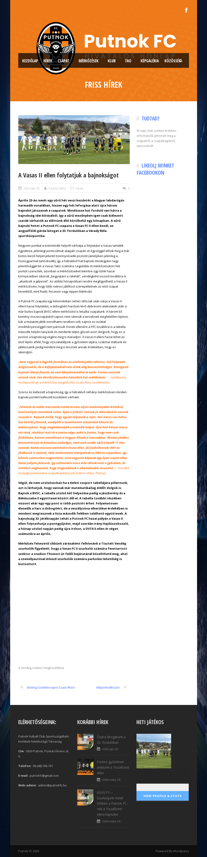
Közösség (172, 60)
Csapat (63, 60)
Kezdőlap (30, 60)
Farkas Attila (57, 188)
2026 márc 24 (111, 821)
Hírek (47, 60)
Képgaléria (150, 60)
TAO (128, 60)
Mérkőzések (89, 60)
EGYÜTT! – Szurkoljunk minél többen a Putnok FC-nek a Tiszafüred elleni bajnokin (112, 803)
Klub (112, 60)
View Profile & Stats (162, 796)
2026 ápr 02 (110, 749)
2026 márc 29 (111, 780)
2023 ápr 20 (32, 188)
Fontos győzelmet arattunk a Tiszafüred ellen (113, 767)
